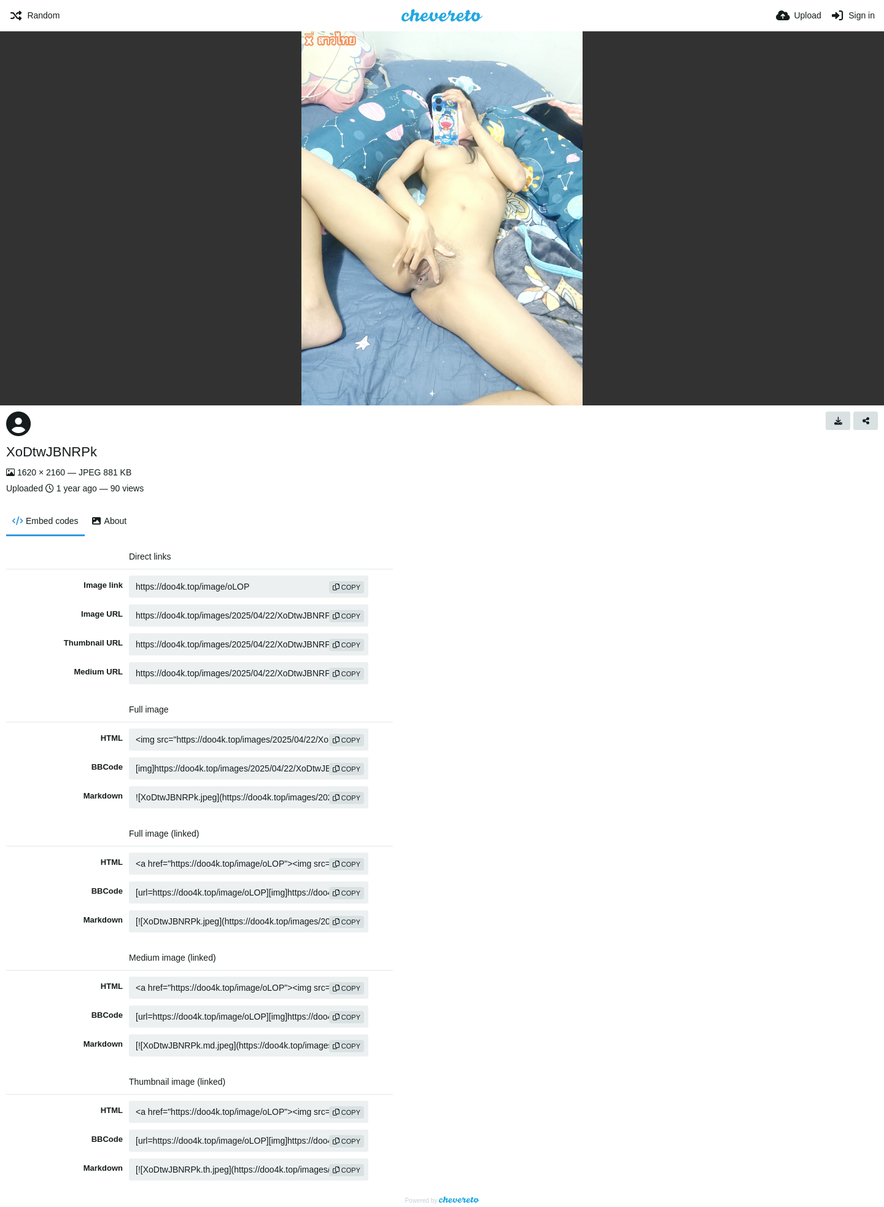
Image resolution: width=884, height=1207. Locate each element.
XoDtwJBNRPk (51, 451)
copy (346, 587)
